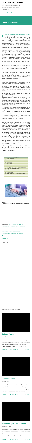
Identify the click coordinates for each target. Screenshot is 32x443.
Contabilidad (19, 224)
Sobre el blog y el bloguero (8, 12)
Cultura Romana (8, 379)
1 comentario (14, 349)
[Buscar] (26, 3)
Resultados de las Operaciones (11, 231)
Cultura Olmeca (8, 334)
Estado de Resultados (12, 227)
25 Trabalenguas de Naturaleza (14, 423)
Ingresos (22, 227)
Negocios (4, 229)
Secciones (20, 12)
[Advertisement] (16, 293)
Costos (4, 227)
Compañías (11, 224)
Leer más (27, 349)
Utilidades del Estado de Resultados (12, 233)
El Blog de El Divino (12, 3)
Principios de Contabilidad (15, 229)
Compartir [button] (5, 238)
